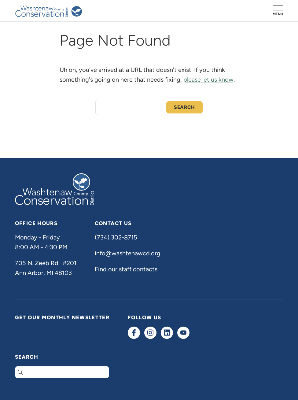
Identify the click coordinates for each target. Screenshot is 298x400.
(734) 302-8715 (116, 237)
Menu (278, 14)
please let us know (208, 79)
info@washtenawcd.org (127, 253)
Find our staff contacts (126, 269)
